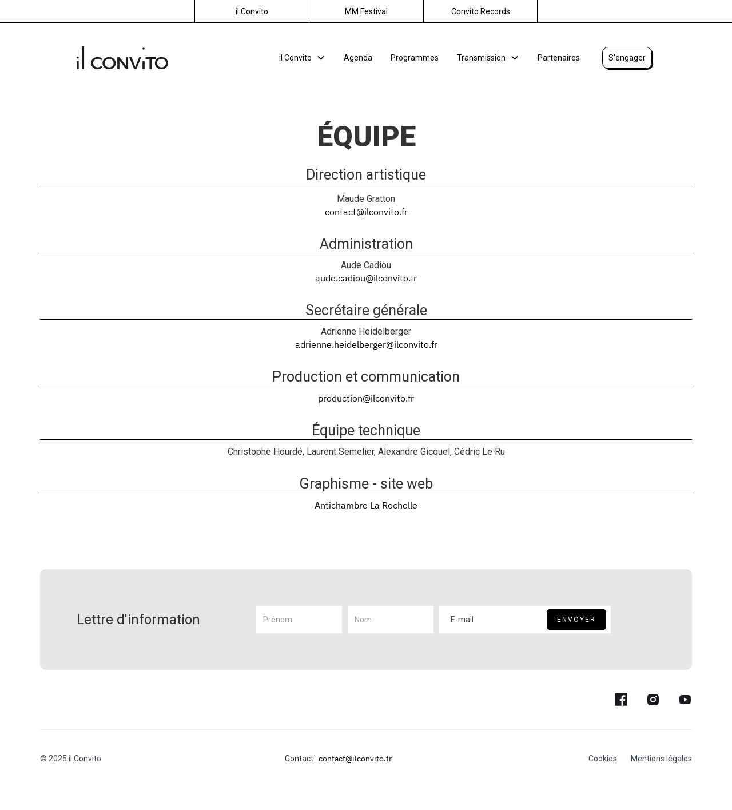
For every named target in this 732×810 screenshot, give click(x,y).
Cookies (602, 758)
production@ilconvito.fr (366, 398)
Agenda (358, 57)
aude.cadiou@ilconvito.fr (366, 278)
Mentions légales (661, 758)
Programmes (415, 57)
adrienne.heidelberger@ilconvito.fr (366, 344)
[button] (302, 57)
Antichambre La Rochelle (366, 505)
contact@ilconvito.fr (366, 211)
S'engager (627, 57)
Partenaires (559, 57)
